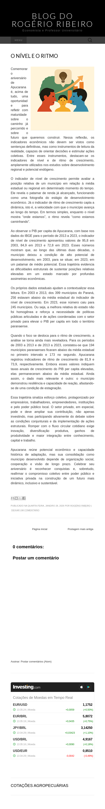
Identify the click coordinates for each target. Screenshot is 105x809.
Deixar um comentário (25, 510)
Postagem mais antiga (80, 529)
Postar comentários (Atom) (36, 661)
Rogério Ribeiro (80, 506)
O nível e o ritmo (34, 56)
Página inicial (39, 529)
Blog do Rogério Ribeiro (52, 20)
